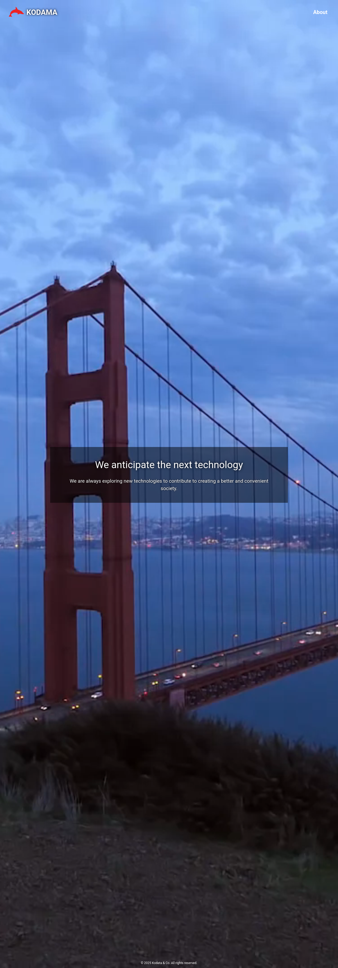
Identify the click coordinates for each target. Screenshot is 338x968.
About (320, 12)
